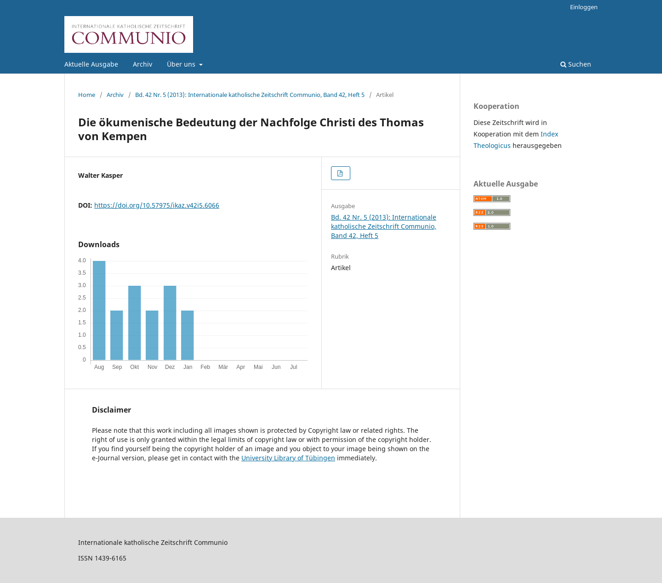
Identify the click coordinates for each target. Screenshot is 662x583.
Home (86, 95)
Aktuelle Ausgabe (91, 64)
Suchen (575, 64)
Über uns (182, 64)
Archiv (142, 64)
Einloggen (584, 7)
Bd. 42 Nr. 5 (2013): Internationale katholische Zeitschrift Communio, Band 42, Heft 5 (250, 95)
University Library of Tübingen (288, 457)
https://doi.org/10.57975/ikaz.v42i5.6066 (156, 205)
